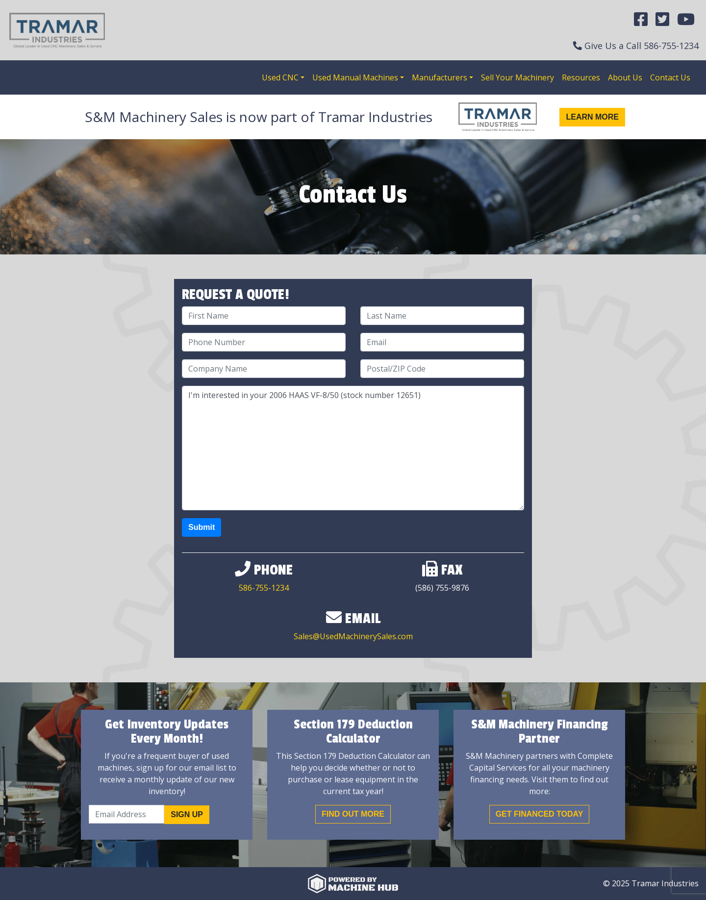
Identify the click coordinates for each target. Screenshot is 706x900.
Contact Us (670, 77)
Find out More (353, 814)
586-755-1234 (671, 45)
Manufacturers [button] (439, 77)
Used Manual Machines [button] (355, 77)
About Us (625, 77)
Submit (201, 527)
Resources (581, 77)
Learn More (592, 117)
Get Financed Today (539, 814)
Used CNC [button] (280, 77)
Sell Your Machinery (517, 77)
